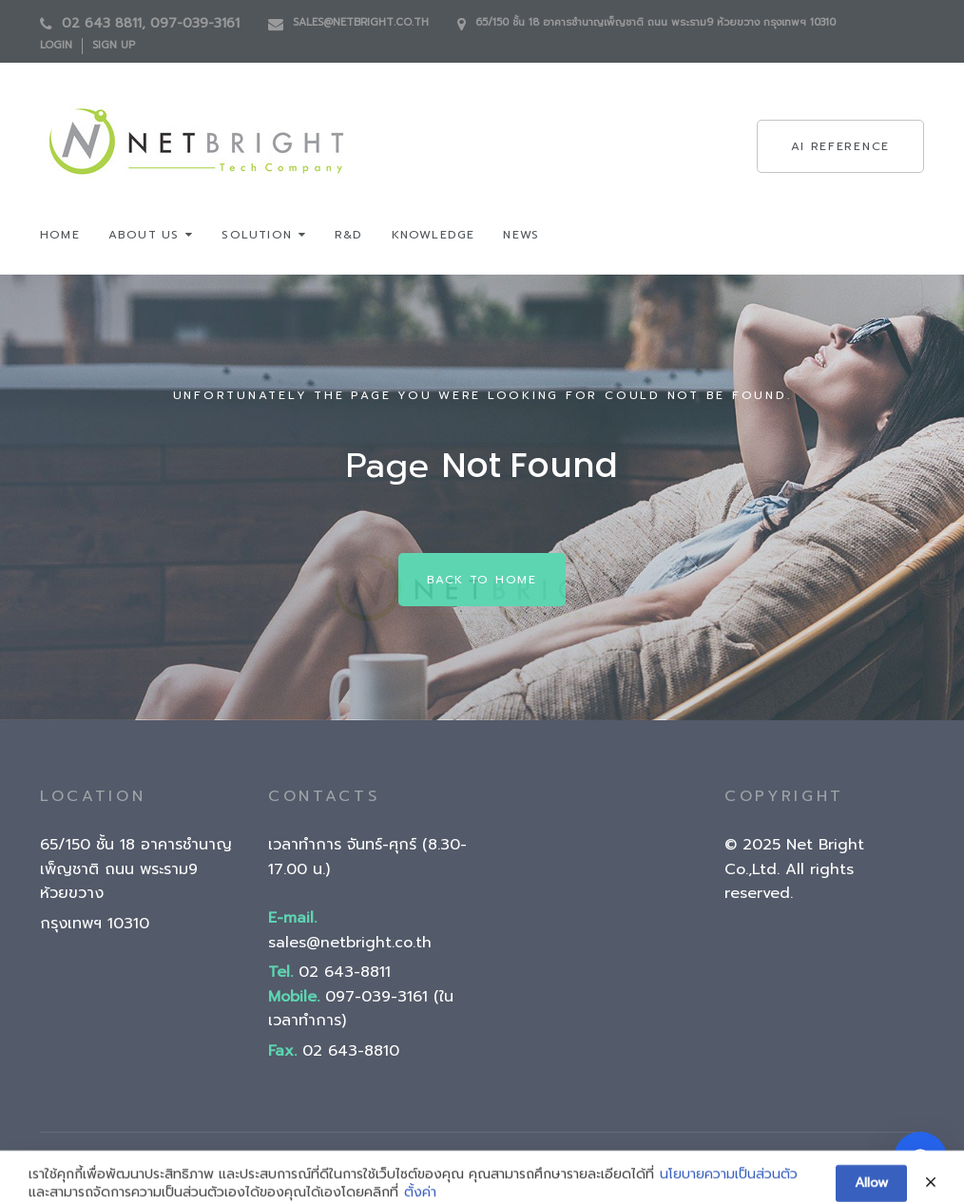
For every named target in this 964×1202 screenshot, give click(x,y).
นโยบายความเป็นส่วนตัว (729, 1185)
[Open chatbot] (920, 1158)
